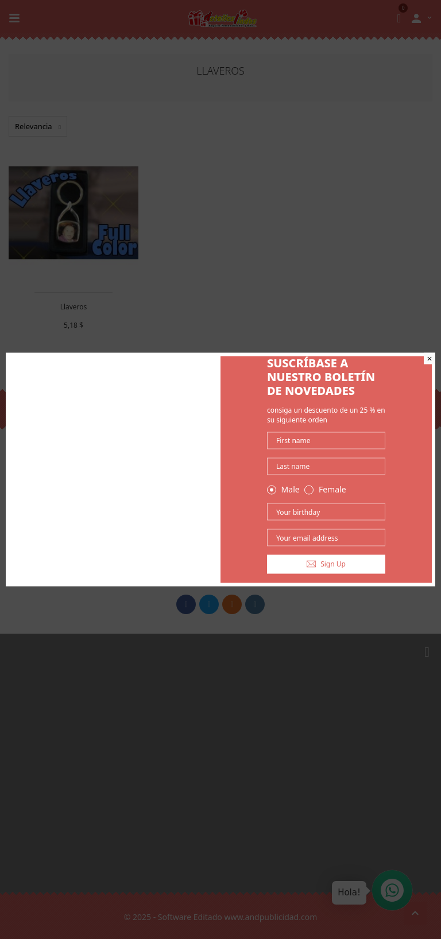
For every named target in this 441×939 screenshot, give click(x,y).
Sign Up (326, 564)
